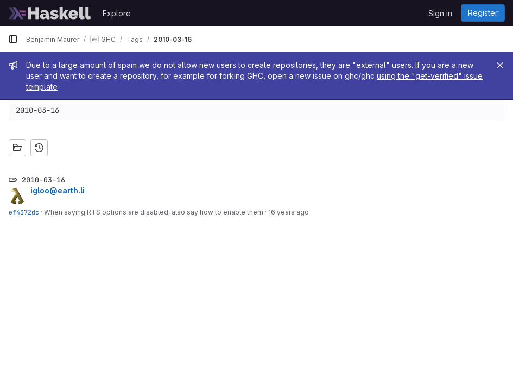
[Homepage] (50, 13)
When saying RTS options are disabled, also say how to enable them (153, 212)
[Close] (499, 65)
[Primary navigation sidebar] (13, 39)
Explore (117, 13)
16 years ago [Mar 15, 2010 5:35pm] (288, 212)
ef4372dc (24, 212)
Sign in (440, 13)
